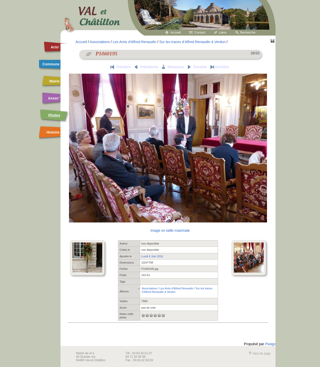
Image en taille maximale (170, 230)
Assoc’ (54, 98)
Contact (199, 32)
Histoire (53, 132)
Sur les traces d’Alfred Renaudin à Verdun (192, 42)
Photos (54, 115)
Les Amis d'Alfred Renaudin (134, 42)
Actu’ (55, 47)
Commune (51, 64)
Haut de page (259, 353)
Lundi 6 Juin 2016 (152, 256)
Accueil (175, 32)
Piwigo (270, 344)
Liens (222, 32)
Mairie (55, 81)
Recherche (248, 32)
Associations (100, 42)
